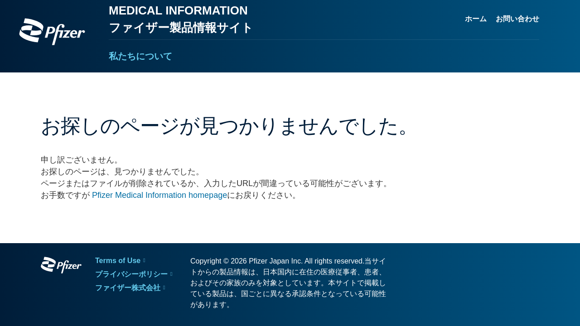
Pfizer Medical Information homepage (159, 195)
